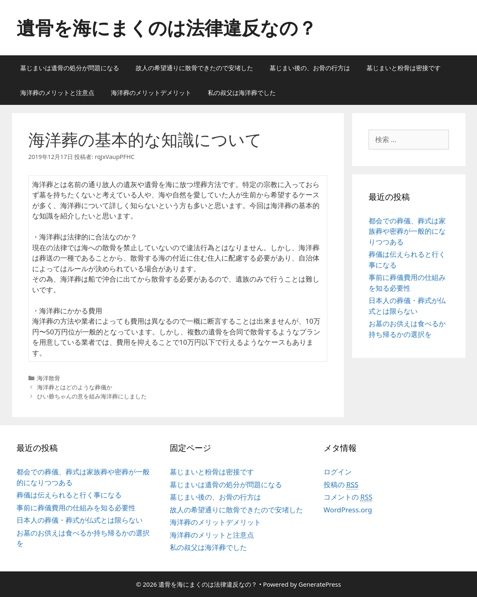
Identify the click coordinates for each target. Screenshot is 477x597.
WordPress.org (348, 509)
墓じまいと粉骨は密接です (404, 68)
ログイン (338, 471)
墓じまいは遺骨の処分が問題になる (69, 68)
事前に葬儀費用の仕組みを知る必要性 (76, 507)
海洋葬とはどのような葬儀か (74, 387)
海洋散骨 (48, 378)
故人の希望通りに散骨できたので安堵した (194, 68)
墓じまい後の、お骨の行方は (310, 68)
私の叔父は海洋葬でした (242, 92)
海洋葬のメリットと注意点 (57, 92)
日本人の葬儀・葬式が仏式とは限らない (79, 520)
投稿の (341, 485)
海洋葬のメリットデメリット (151, 92)
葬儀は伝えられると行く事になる (69, 495)
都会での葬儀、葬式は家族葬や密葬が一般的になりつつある (407, 231)
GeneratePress (319, 584)
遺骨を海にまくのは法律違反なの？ (166, 27)
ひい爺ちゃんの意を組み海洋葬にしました (92, 396)
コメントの (348, 497)
